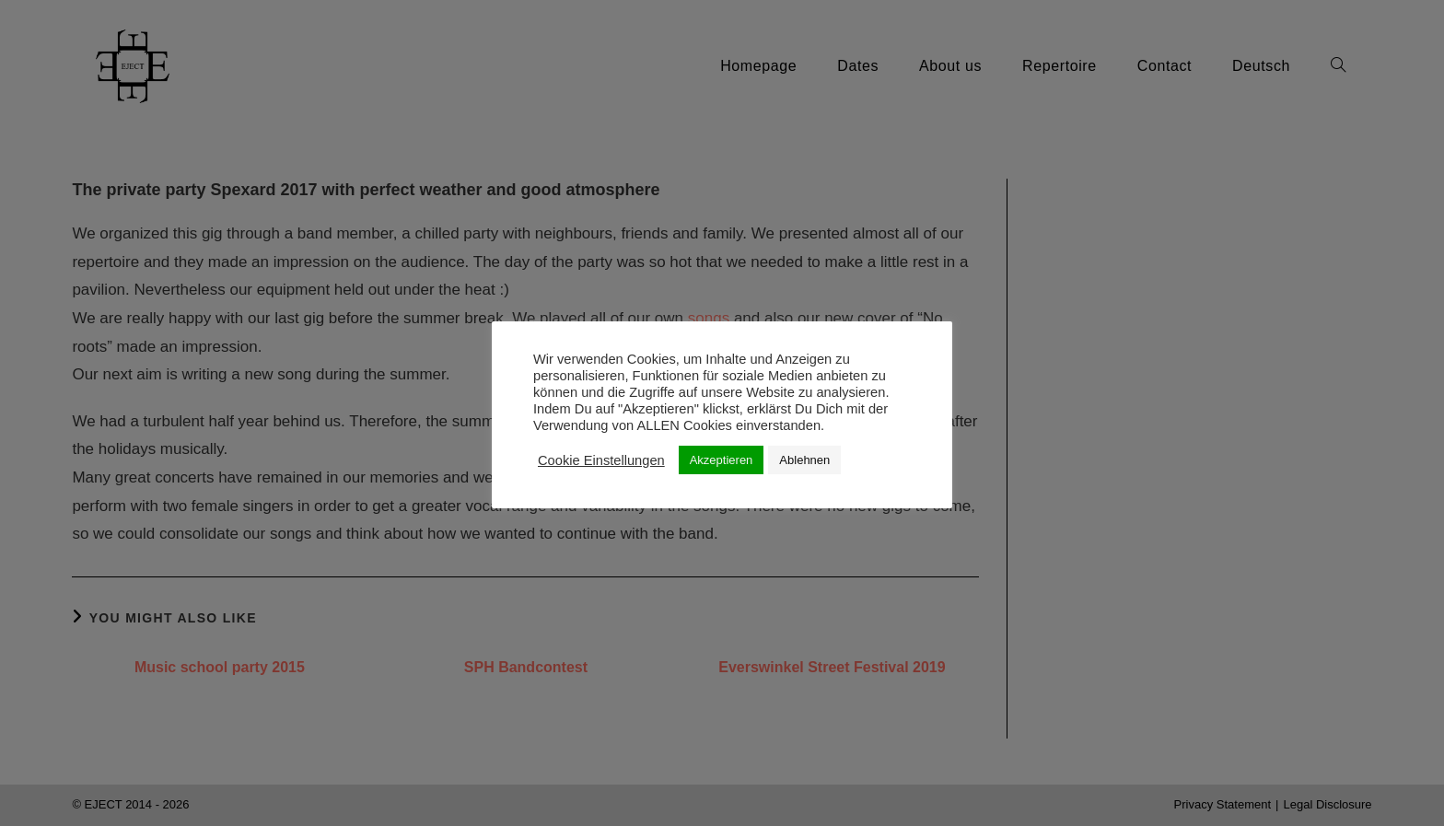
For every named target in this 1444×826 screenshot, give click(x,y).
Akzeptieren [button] (721, 460)
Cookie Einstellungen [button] (601, 460)
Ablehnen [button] (804, 460)
